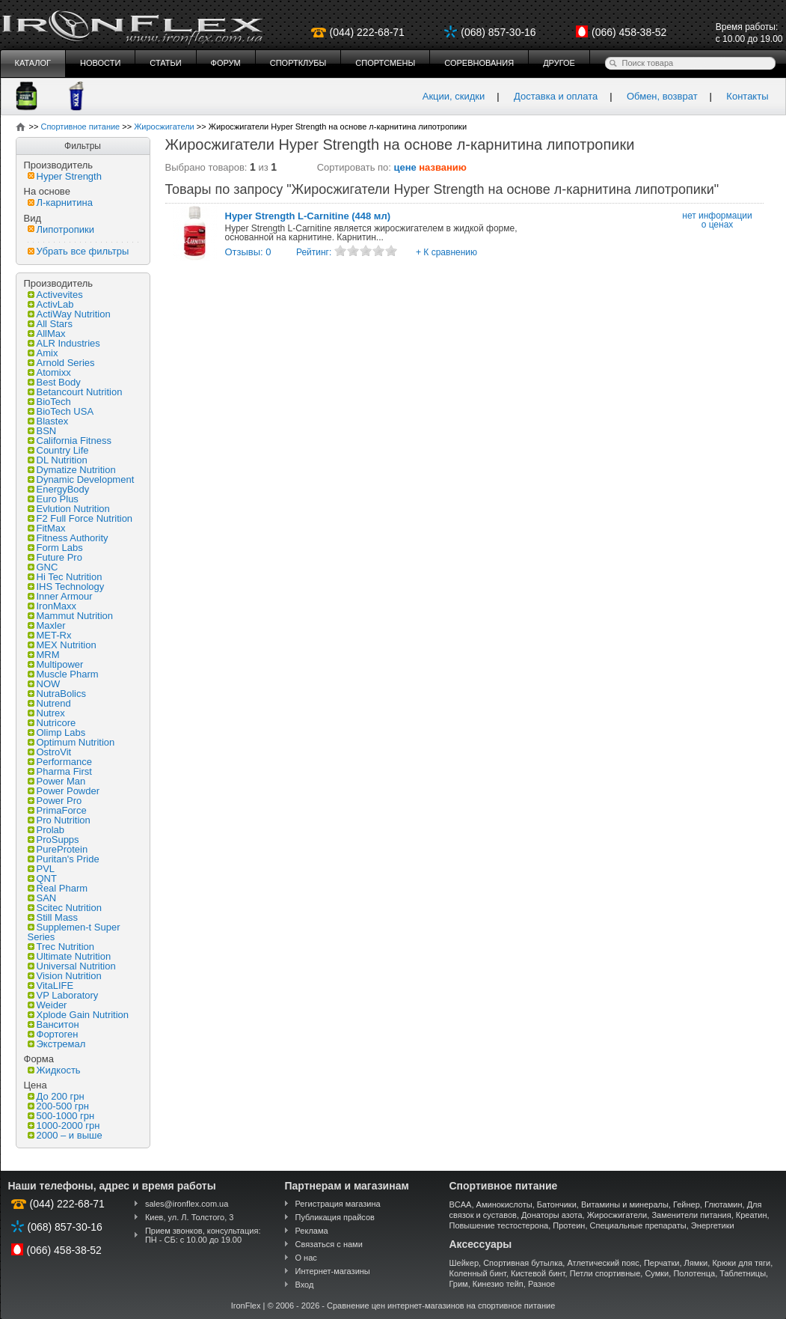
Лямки (696, 1262)
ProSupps (53, 839)
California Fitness (69, 440)
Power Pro (55, 800)
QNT (42, 878)
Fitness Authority (68, 537)
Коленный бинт (477, 1273)
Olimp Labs (57, 732)
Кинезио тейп (498, 1283)
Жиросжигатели (617, 1214)
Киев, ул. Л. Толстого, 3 (189, 1217)
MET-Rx (50, 635)
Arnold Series (61, 362)
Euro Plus (53, 499)
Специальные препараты (638, 1225)
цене (405, 167)
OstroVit (50, 752)
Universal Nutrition (72, 966)
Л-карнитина (60, 202)
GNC (43, 567)
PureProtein (58, 849)
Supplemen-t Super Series (74, 932)
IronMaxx (52, 606)
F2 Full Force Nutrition (80, 518)
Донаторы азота (552, 1214)
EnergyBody (59, 489)
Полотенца (694, 1273)
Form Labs (55, 547)
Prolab (46, 829)
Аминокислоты (504, 1204)
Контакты (747, 96)
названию (443, 167)
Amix (43, 353)
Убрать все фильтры (78, 251)
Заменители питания (691, 1214)
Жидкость (54, 1070)
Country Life (58, 450)
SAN (42, 898)
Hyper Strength (65, 176)
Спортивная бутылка (522, 1262)
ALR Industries (64, 343)
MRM (44, 654)
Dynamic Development (81, 479)
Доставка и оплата (556, 96)
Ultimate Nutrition (69, 956)
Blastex (48, 421)
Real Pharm (58, 888)
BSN (42, 430)
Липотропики (61, 229)
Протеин (569, 1225)
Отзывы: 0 (248, 252)
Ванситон (53, 1024)
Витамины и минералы (625, 1204)
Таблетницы (742, 1273)
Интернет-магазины (332, 1271)
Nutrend (49, 703)
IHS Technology (66, 586)
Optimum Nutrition (71, 742)
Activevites (55, 294)
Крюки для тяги (741, 1262)
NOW (44, 683)
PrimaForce (57, 810)
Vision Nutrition (65, 975)
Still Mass (53, 917)
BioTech (49, 401)
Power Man (57, 781)
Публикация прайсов (335, 1217)
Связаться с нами (329, 1244)
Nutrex (46, 713)
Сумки (657, 1273)
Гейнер (686, 1204)
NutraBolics (57, 693)
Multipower (56, 664)
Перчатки (662, 1262)
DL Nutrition (57, 460)
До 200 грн (56, 1096)
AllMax (47, 333)
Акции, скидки (454, 96)
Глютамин (723, 1204)
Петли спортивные (605, 1273)
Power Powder (64, 790)
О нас (306, 1257)
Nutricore (52, 722)
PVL (41, 868)
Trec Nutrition (61, 946)
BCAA (460, 1204)
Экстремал (57, 1044)
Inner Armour (60, 596)
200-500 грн (58, 1106)
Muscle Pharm (63, 674)
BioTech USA (61, 411)
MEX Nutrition (62, 645)
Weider (47, 1005)
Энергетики (712, 1225)
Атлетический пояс (603, 1262)
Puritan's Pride (63, 859)
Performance (60, 761)
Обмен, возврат (662, 96)
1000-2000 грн (64, 1125)
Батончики (557, 1204)
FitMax (47, 528)
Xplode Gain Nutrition (78, 1014)
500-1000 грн (61, 1115)
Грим (458, 1283)
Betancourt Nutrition (75, 391)
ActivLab (51, 304)
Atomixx (49, 372)
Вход (304, 1284)
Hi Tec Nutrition (65, 576)
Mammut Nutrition (71, 615)
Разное (541, 1283)
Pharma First (60, 771)
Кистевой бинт (538, 1273)
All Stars (50, 323)
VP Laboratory (63, 995)
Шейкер (464, 1262)
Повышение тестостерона (499, 1225)
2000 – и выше (65, 1135)
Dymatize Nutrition (72, 469)
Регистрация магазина (338, 1203)
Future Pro (55, 557)
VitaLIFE (51, 985)
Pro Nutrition (59, 820)
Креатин (751, 1214)
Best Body (54, 382)
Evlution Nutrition (69, 508)
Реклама (311, 1230)
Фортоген (53, 1034)
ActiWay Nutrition (69, 314)
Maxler (47, 625)
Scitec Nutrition (65, 907)
